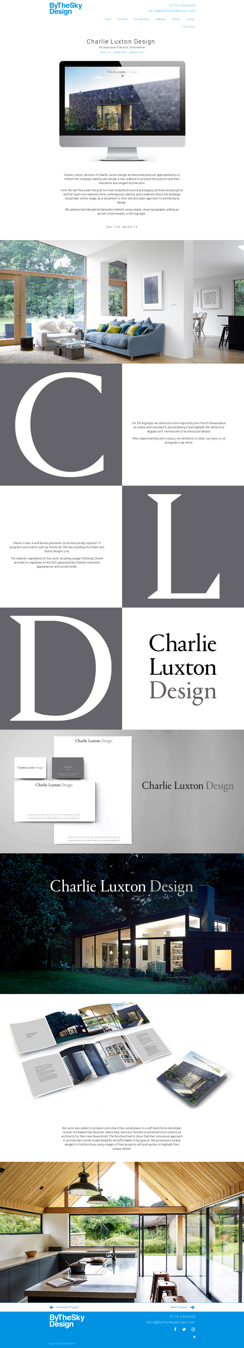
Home (107, 19)
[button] (122, 227)
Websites (161, 19)
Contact (190, 19)
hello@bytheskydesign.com (172, 11)
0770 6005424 (183, 5)
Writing (176, 19)
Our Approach (141, 19)
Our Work (123, 19)
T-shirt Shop (188, 26)
